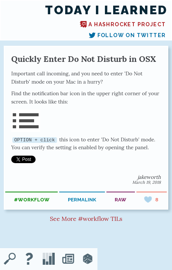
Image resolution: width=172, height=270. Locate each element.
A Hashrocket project (123, 24)
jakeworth (149, 177)
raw (120, 199)
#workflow (31, 199)
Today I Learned (106, 10)
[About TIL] (29, 259)
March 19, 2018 (146, 182)
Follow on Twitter (127, 35)
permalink (82, 199)
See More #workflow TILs (86, 218)
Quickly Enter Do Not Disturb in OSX (83, 59)
